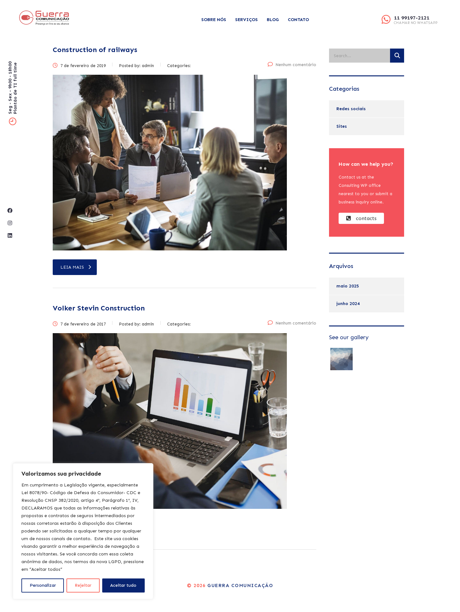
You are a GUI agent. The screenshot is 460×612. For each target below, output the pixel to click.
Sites (341, 126)
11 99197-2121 (411, 18)
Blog (273, 19)
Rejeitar (83, 585)
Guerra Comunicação (240, 585)
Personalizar (43, 585)
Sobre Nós (213, 19)
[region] (83, 531)
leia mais (75, 267)
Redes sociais (351, 108)
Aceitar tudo (123, 585)
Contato (298, 19)
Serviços (246, 19)
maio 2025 (347, 286)
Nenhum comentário (292, 64)
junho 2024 (348, 303)
